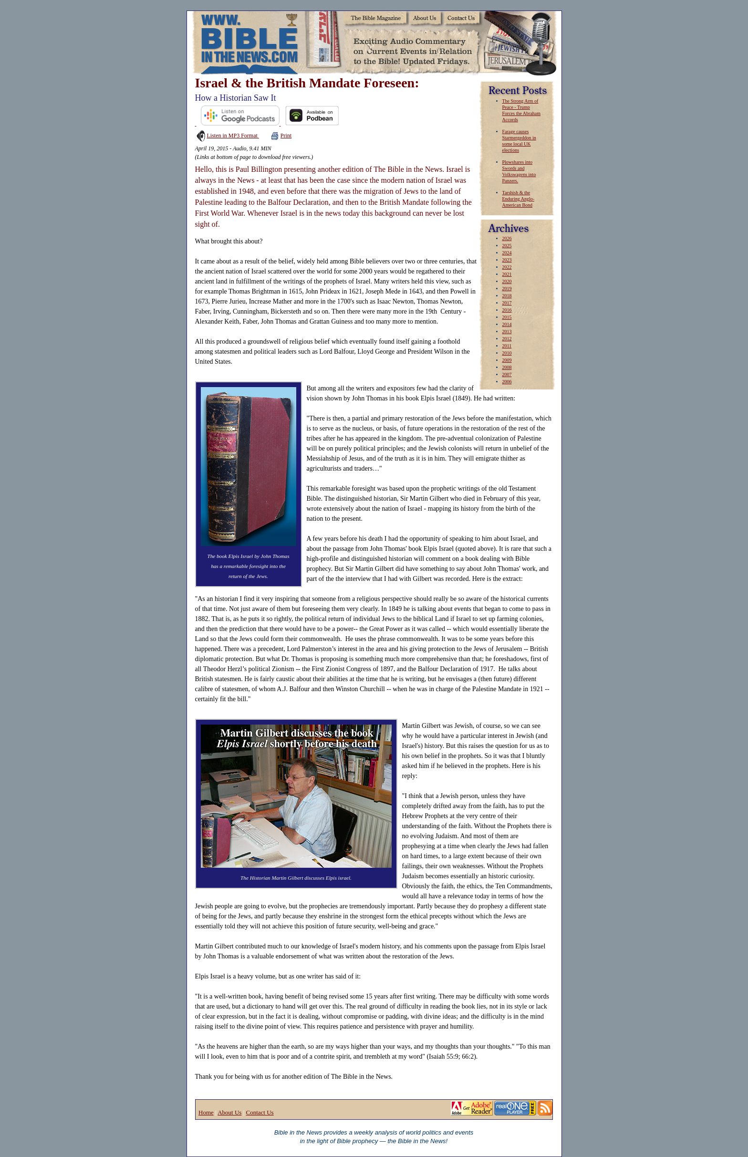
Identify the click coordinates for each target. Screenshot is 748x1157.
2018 (507, 295)
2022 (507, 267)
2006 (507, 381)
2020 (507, 281)
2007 (507, 374)
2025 (507, 245)
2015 (507, 317)
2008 (507, 367)
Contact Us (259, 1112)
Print (281, 135)
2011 (507, 345)
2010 (507, 353)
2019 (507, 288)
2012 (507, 338)
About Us (229, 1112)
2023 (507, 260)
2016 (507, 310)
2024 (507, 252)
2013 (507, 331)
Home (206, 1112)
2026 (507, 238)
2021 (507, 274)
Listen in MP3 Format (227, 135)
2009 (507, 360)
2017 (507, 302)
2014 (507, 324)
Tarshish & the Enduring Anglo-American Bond (518, 199)
